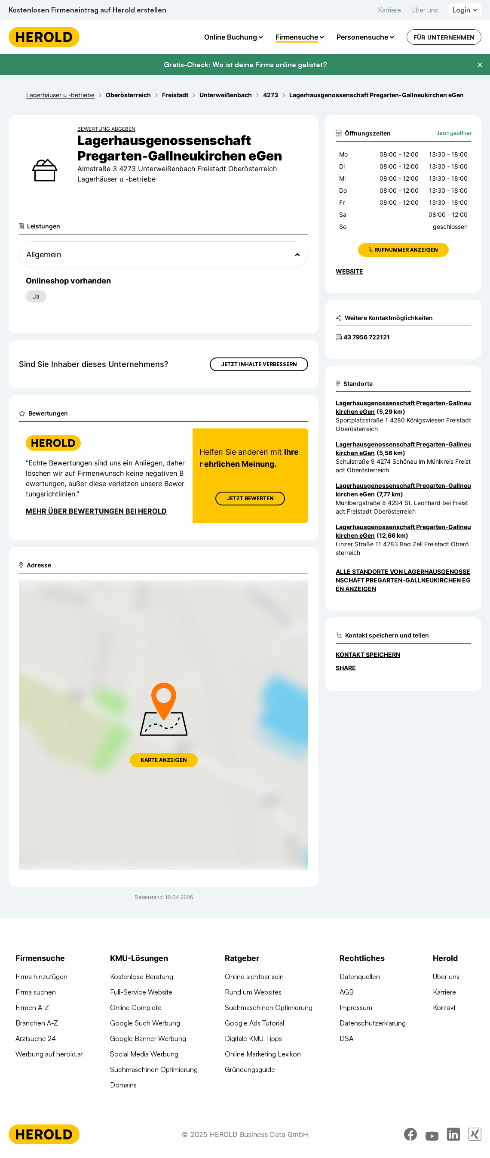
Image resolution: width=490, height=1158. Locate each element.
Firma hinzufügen (41, 976)
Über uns (424, 10)
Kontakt (444, 1007)
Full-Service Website (141, 992)
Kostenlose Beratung (141, 976)
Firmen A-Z (32, 1007)
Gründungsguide (250, 1069)
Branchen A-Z (36, 1023)
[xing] (475, 1134)
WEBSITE (349, 271)
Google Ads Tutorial (254, 1023)
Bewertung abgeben (106, 129)
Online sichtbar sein (254, 976)
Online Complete (136, 1007)
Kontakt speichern (368, 654)
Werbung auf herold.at (49, 1054)
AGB (347, 992)
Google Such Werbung (145, 1023)
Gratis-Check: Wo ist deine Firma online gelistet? (245, 64)
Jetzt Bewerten (250, 498)
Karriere (389, 10)
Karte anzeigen (164, 760)
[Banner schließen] (480, 65)
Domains (123, 1085)
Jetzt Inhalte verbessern (259, 364)
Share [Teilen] (346, 667)
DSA (346, 1038)
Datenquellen (360, 976)
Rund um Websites (253, 992)
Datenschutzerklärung (373, 1023)
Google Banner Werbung (148, 1038)
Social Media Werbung (144, 1054)
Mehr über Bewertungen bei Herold (96, 511)
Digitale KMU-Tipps (253, 1038)
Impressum (356, 1007)
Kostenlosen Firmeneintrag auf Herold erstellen (87, 10)
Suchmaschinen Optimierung (154, 1069)
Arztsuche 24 (35, 1038)
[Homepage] (44, 37)
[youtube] (432, 1134)
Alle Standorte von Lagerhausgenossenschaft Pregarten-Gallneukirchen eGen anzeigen (403, 580)
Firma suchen (35, 992)
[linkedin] (453, 1134)
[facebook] (410, 1134)
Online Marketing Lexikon (263, 1054)
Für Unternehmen (444, 37)
